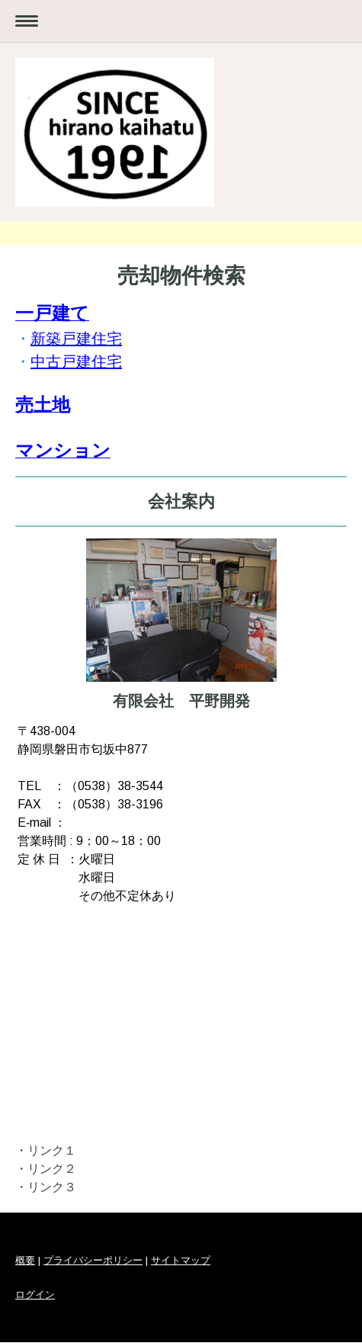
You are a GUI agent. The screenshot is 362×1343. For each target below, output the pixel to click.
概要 (25, 1260)
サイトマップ (180, 1260)
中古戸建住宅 (76, 361)
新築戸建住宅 (76, 338)
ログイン (35, 1294)
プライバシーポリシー (93, 1260)
